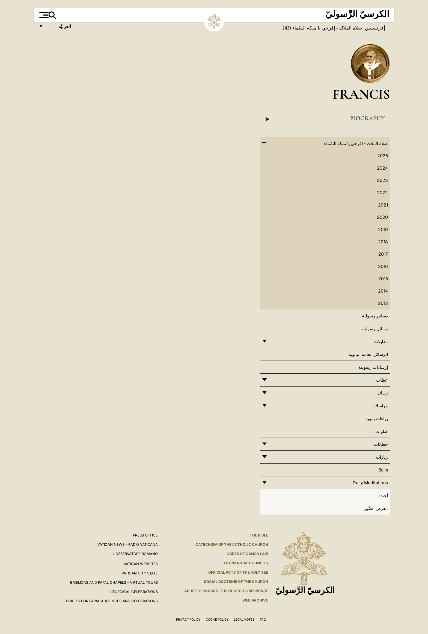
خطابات (381, 444)
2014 (383, 291)
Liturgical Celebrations (134, 591)
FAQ (263, 619)
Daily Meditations (370, 482)
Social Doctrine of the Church (236, 581)
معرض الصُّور (376, 508)
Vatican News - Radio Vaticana (127, 544)
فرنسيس (374, 28)
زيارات (382, 457)
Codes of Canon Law (247, 554)
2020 (382, 217)
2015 (383, 278)
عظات (382, 380)
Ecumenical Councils (246, 563)
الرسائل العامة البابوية (368, 354)
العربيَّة (59, 28)
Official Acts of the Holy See (238, 572)
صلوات (381, 431)
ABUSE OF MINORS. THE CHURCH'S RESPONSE (226, 591)
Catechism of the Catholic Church (231, 544)
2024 (382, 168)
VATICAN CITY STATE (139, 573)
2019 (383, 229)
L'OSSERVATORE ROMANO (135, 554)
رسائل (382, 393)
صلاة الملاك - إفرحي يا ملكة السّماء (326, 28)
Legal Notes (244, 619)
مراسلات (379, 405)
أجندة (383, 495)
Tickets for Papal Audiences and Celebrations (111, 601)
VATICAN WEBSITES (141, 564)
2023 (382, 180)
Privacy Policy (188, 619)
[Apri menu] (43, 15)
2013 (383, 303)
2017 (383, 254)
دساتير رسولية (375, 316)
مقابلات (381, 341)
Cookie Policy (217, 619)
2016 (383, 266)
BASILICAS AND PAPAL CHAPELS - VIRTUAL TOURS (114, 582)
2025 (382, 155)
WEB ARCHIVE (255, 600)
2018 (383, 241)
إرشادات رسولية (373, 367)
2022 (382, 192)
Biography (325, 118)
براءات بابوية (376, 418)
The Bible (259, 535)
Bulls (383, 470)
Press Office (145, 535)
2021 (383, 205)
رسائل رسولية (375, 328)
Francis (361, 94)
